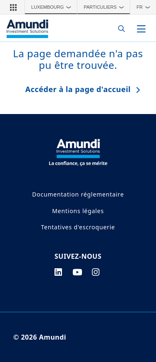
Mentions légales (78, 211)
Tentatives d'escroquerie (78, 227)
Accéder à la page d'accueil (78, 89)
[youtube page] (77, 272)
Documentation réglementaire (78, 194)
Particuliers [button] (106, 7)
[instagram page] (96, 272)
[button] (13, 7)
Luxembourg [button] (53, 7)
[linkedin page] (58, 272)
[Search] (119, 28)
